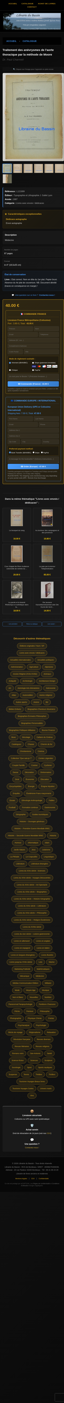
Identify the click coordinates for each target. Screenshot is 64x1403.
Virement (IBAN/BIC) (18, 363)
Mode (17, 990)
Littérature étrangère (39, 864)
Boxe (14, 737)
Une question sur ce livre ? (33, 295)
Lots (40, 962)
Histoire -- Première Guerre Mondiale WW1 (32, 828)
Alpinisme (49, 667)
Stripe (36, 453)
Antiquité (12, 681)
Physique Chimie (35, 1018)
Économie (30, 779)
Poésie (51, 1018)
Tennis (26, 1074)
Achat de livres (47, 4)
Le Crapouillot (31, 857)
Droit (17, 779)
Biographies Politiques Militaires (22, 730)
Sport (29, 1067)
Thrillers (52, 1074)
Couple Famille (18, 765)
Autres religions (46, 695)
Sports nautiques (45, 1067)
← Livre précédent (12, 624)
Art (10, 688)
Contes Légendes (45, 758)
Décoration (29, 772)
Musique (45, 990)
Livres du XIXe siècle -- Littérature (32, 906)
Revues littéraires (22, 1046)
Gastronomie (50, 807)
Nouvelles (34, 997)
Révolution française (21, 1039)
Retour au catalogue (32, 624)
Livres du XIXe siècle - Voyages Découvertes (32, 878)
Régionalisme (34, 1032)
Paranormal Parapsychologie (20, 1004)
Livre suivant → (52, 624)
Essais (12, 800)
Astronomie (50, 688)
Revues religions (42, 1046)
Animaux (47, 674)
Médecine (40, 976)
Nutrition (48, 997)
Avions (36, 702)
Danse (15, 772)
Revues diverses (44, 1039)
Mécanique (24, 976)
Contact (32, 7)
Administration (17, 667)
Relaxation (51, 1032)
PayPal (36, 370)
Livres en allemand (21, 941)
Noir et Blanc (18, 997)
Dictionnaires (46, 772)
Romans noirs (18, 1053)
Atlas (14, 695)
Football (12, 807)
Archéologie (27, 681)
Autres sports (21, 702)
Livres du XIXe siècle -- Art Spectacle (32, 885)
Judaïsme (46, 850)
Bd (47, 702)
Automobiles (28, 695)
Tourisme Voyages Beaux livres (32, 1081)
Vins (32, 1095)
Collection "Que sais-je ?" (21, 758)
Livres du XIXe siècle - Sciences (32, 871)
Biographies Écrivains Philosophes (32, 716)
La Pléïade (14, 857)
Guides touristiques (40, 814)
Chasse (31, 744)
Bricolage (26, 737)
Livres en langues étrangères (23, 955)
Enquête (16, 793)
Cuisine (34, 765)
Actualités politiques (45, 660)
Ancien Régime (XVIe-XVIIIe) (25, 674)
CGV (49, 1133)
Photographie (15, 1018)
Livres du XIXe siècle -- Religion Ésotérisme (32, 920)
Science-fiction (18, 1060)
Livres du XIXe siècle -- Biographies (32, 892)
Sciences (34, 1060)
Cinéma (41, 751)
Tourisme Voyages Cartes (22, 1088)
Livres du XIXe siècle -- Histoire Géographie (32, 899)
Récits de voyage (15, 1032)
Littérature (20, 864)
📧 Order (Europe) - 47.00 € (33, 466)
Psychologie (41, 1025)
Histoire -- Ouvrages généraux (32, 821)
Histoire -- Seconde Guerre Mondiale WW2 (25, 835)
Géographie (21, 814)
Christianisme (25, 751)
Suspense (13, 1074)
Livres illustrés (47, 955)
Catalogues (16, 744)
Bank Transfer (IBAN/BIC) (20, 453)
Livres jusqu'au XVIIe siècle (20, 962)
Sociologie (16, 1067)
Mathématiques (43, 969)
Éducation (45, 779)
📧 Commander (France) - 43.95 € (33, 384)
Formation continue (30, 807)
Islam (47, 843)
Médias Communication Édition (25, 983)
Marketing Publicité (22, 969)
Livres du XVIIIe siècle (32, 927)
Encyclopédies (15, 786)
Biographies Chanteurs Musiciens (41, 709)
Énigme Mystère (48, 786)
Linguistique (49, 857)
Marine (52, 962)
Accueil (12, 4)
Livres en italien (43, 948)
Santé (49, 1053)
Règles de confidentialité (41, 1183)
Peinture (29, 1011)
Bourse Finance (48, 730)
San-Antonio (35, 1053)
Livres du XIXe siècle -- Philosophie (31, 913)
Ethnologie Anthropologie (32, 800)
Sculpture (48, 1060)
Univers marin (46, 1088)
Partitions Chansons (47, 1004)
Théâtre (39, 1074)
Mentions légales (21, 1179)
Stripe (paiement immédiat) (44, 363)
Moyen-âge (30, 990)
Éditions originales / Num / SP (32, 646)
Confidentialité (44, 1179)
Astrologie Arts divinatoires (29, 688)
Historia (53, 835)
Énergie (31, 786)
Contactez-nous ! (32, 1148)
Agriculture (33, 667)
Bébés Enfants (15, 709)
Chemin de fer (46, 744)
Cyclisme (48, 765)
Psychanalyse (23, 1025)
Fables (51, 800)
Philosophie (45, 1011)
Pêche (17, 1011)
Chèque (13, 370)
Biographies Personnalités (32, 723)
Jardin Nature (19, 850)
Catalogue (27, 4)
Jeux (33, 850)
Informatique (33, 843)
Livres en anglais (43, 941)
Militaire (48, 983)
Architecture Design (47, 681)
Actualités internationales (20, 660)
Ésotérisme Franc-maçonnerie (38, 793)
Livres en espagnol (22, 948)
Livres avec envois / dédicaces (32, 653)
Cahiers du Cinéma (44, 737)
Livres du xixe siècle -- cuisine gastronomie (32, 934)
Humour (18, 843)
